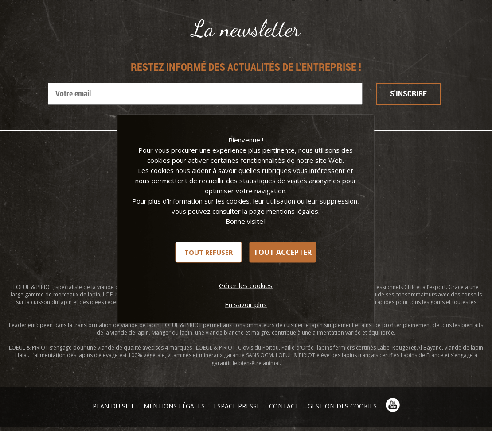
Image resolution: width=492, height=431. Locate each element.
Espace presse (237, 406)
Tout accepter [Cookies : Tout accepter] (283, 252)
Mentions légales (174, 406)
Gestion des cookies (342, 406)
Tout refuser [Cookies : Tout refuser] (208, 251)
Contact (284, 406)
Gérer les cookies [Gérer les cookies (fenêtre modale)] (246, 285)
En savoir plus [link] (246, 304)
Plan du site (114, 406)
